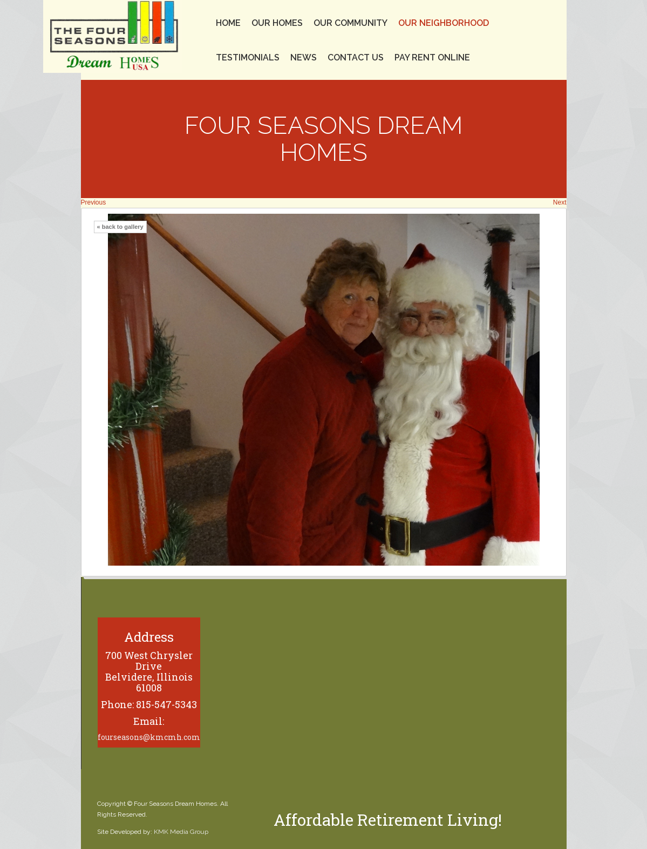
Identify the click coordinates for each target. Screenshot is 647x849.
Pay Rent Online (432, 57)
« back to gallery (120, 226)
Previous (93, 202)
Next (560, 202)
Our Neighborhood (443, 23)
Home (228, 23)
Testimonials (248, 57)
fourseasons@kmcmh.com (149, 737)
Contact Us (356, 57)
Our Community (350, 23)
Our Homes (277, 23)
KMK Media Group (181, 832)
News (303, 57)
